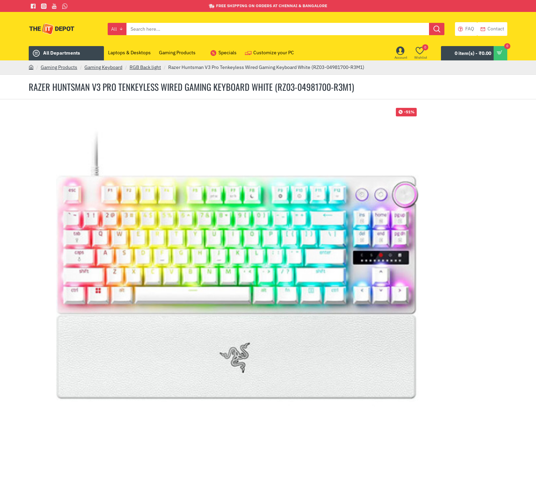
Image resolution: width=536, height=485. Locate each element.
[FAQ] (466, 29)
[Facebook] (34, 6)
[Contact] (492, 29)
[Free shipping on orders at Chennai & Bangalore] (268, 6)
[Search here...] (436, 29)
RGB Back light (145, 67)
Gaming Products (59, 67)
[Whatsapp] (66, 6)
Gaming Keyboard (103, 67)
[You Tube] (55, 6)
